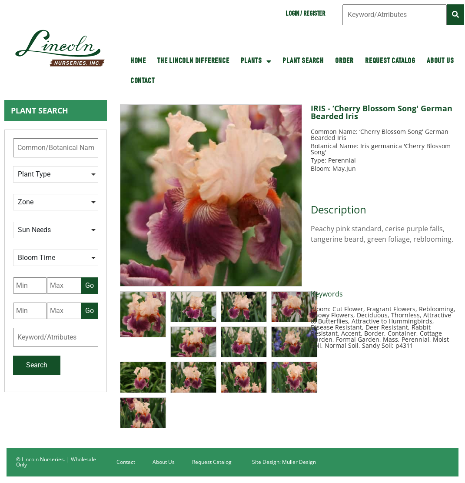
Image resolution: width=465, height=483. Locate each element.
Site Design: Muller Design (284, 462)
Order (344, 61)
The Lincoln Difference (193, 61)
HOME (138, 61)
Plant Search (303, 61)
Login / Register (305, 14)
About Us (440, 61)
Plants (256, 61)
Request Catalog (390, 61)
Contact (142, 81)
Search (36, 365)
